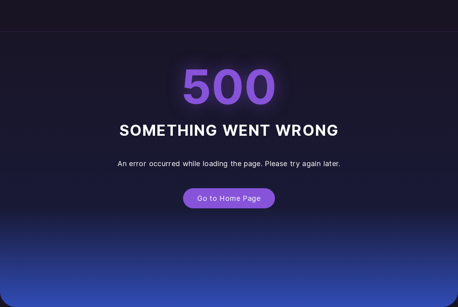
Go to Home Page (229, 198)
